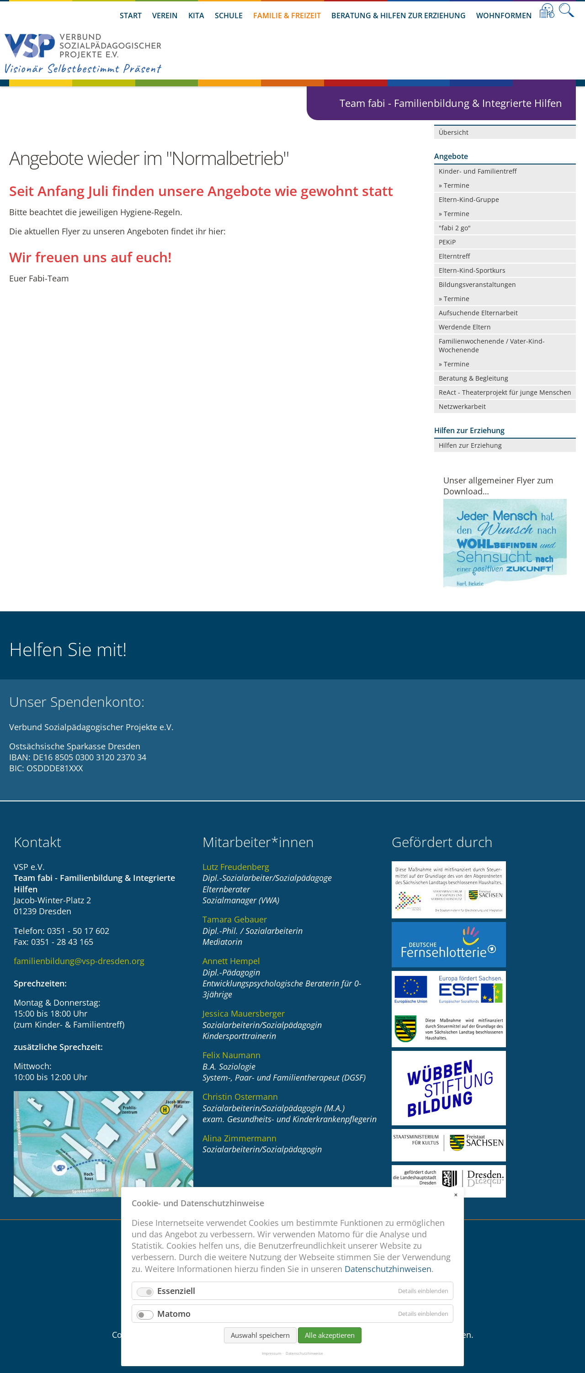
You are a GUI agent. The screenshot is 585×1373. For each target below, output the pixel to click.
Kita (196, 16)
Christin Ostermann (240, 1096)
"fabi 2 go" (455, 227)
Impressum (271, 1353)
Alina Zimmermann (239, 1138)
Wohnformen (504, 16)
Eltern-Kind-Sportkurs (472, 270)
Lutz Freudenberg (235, 866)
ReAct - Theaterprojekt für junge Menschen (505, 392)
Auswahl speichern (260, 1335)
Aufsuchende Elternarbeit (478, 312)
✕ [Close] (455, 1195)
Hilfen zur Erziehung (470, 445)
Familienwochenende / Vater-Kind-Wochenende (492, 345)
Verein (165, 16)
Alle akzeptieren (330, 1335)
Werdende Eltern (465, 327)
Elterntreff (454, 256)
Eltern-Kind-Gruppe (469, 199)
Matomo (174, 1313)
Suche (567, 10)
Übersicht (453, 132)
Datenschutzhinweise (304, 1353)
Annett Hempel (231, 960)
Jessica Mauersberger (243, 1013)
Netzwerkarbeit (462, 406)
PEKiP (447, 242)
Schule (229, 16)
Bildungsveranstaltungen (477, 284)
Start (131, 16)
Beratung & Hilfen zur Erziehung (398, 16)
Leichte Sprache (547, 10)
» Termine (454, 185)
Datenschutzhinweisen (388, 1268)
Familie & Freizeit (287, 16)
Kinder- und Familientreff (477, 171)
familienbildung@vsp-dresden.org (79, 960)
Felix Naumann (231, 1055)
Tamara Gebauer (234, 919)
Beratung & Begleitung (473, 378)
